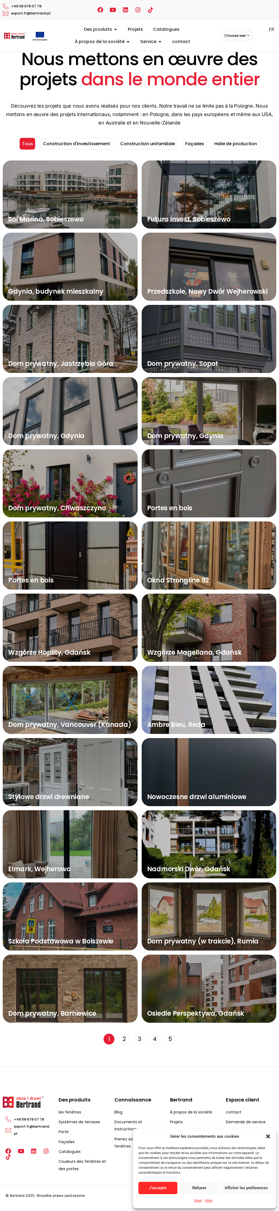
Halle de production (235, 144)
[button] (268, 1136)
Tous (27, 144)
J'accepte (157, 1187)
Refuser (199, 1187)
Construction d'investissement (76, 144)
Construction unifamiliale (147, 144)
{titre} (198, 1201)
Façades (194, 144)
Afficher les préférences (246, 1187)
